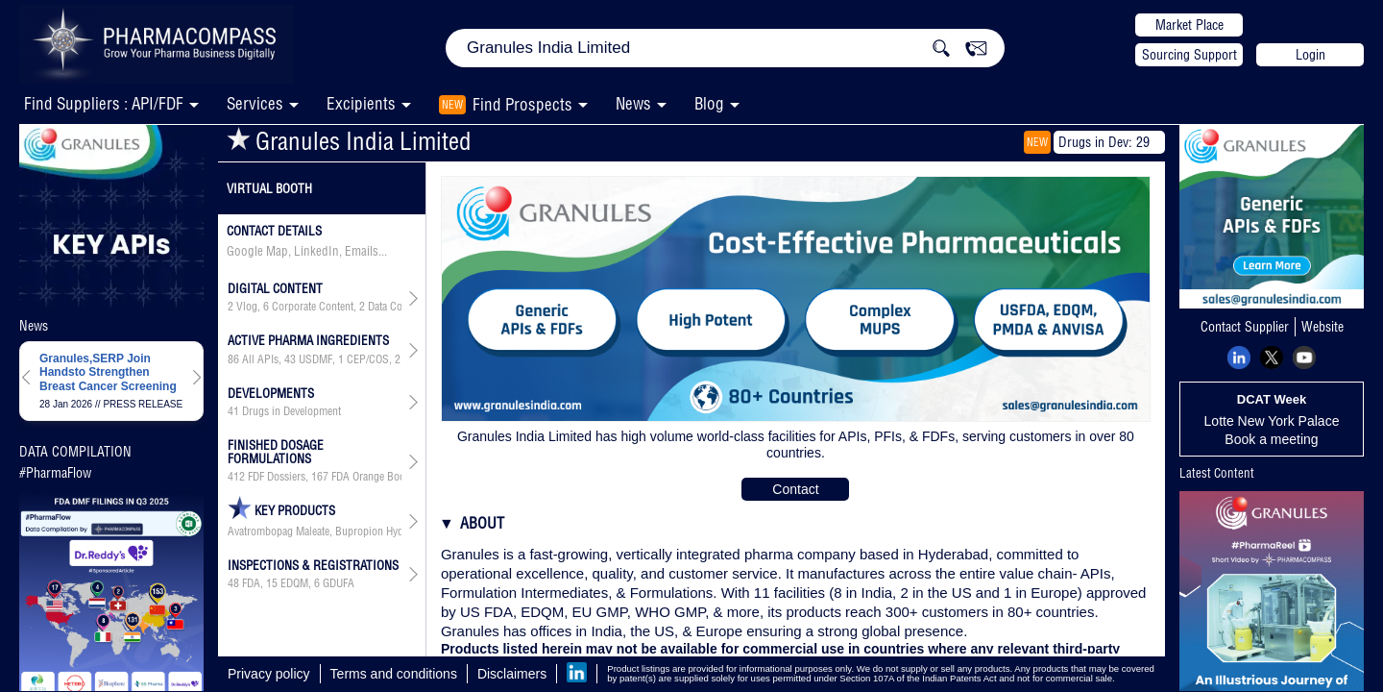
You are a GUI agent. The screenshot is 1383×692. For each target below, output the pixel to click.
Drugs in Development (291, 411)
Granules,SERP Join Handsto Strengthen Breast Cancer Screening (108, 372)
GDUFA (338, 583)
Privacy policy (269, 673)
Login (1310, 54)
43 (290, 359)
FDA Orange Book (370, 476)
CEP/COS (368, 359)
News (633, 103)
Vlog (246, 306)
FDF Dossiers (276, 476)
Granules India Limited (349, 141)
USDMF (315, 359)
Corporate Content (312, 306)
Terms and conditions (393, 673)
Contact (795, 489)
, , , (314, 306)
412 (236, 476)
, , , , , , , (314, 359)
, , (291, 583)
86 (233, 359)
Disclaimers (511, 673)
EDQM (294, 583)
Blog (709, 103)
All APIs (260, 359)
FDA (251, 583)
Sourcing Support (1189, 54)
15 (272, 583)
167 (319, 476)
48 (233, 583)
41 (233, 411)
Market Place (1189, 25)
